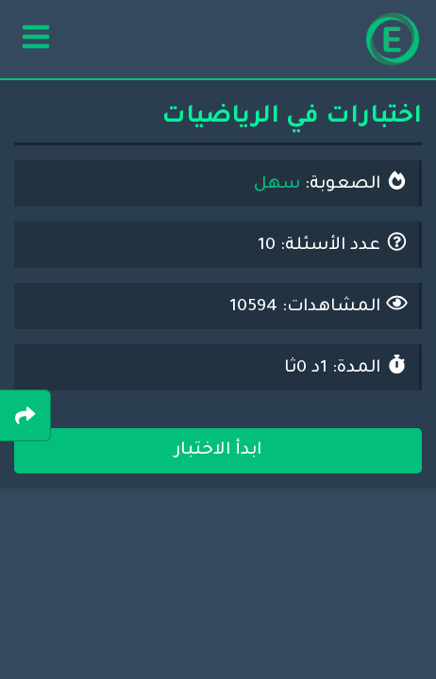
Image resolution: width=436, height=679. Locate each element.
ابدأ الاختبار (218, 450)
